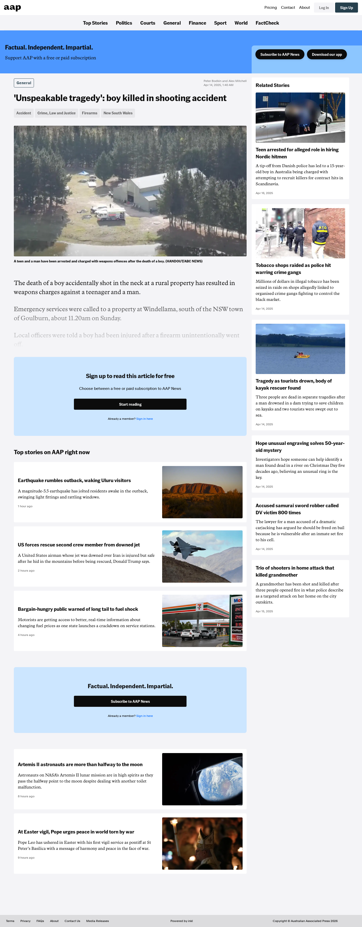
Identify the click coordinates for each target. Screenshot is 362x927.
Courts (147, 22)
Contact (288, 7)
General (172, 22)
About (304, 7)
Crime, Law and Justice (56, 112)
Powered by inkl (181, 921)
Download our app (327, 54)
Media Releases (97, 921)
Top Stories (95, 22)
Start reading (130, 404)
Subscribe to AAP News (279, 54)
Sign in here (144, 419)
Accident (23, 112)
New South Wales (118, 112)
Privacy (25, 921)
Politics (124, 22)
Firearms (89, 112)
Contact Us (72, 921)
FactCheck (267, 22)
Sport (220, 22)
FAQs (40, 921)
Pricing (270, 7)
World (241, 22)
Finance (197, 22)
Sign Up (346, 7)
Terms (10, 921)
